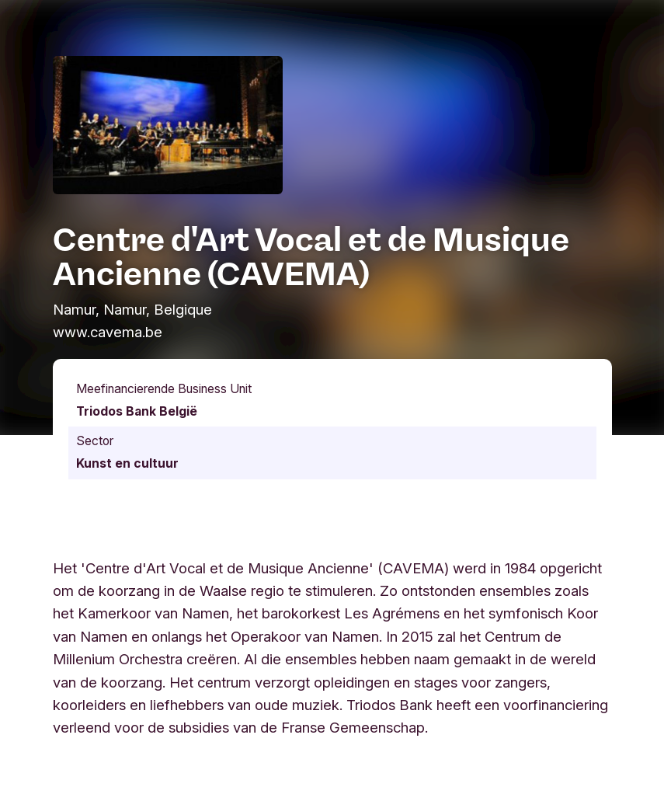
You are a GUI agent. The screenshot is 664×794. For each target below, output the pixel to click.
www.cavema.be (107, 331)
